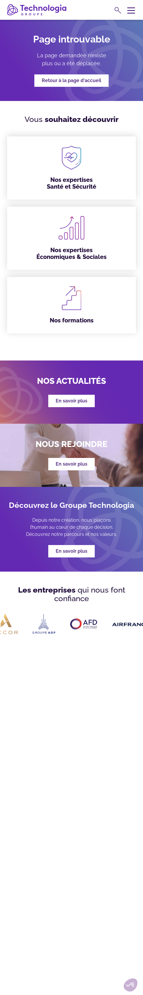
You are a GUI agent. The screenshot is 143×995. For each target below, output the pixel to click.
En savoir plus (71, 551)
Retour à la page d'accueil (71, 80)
